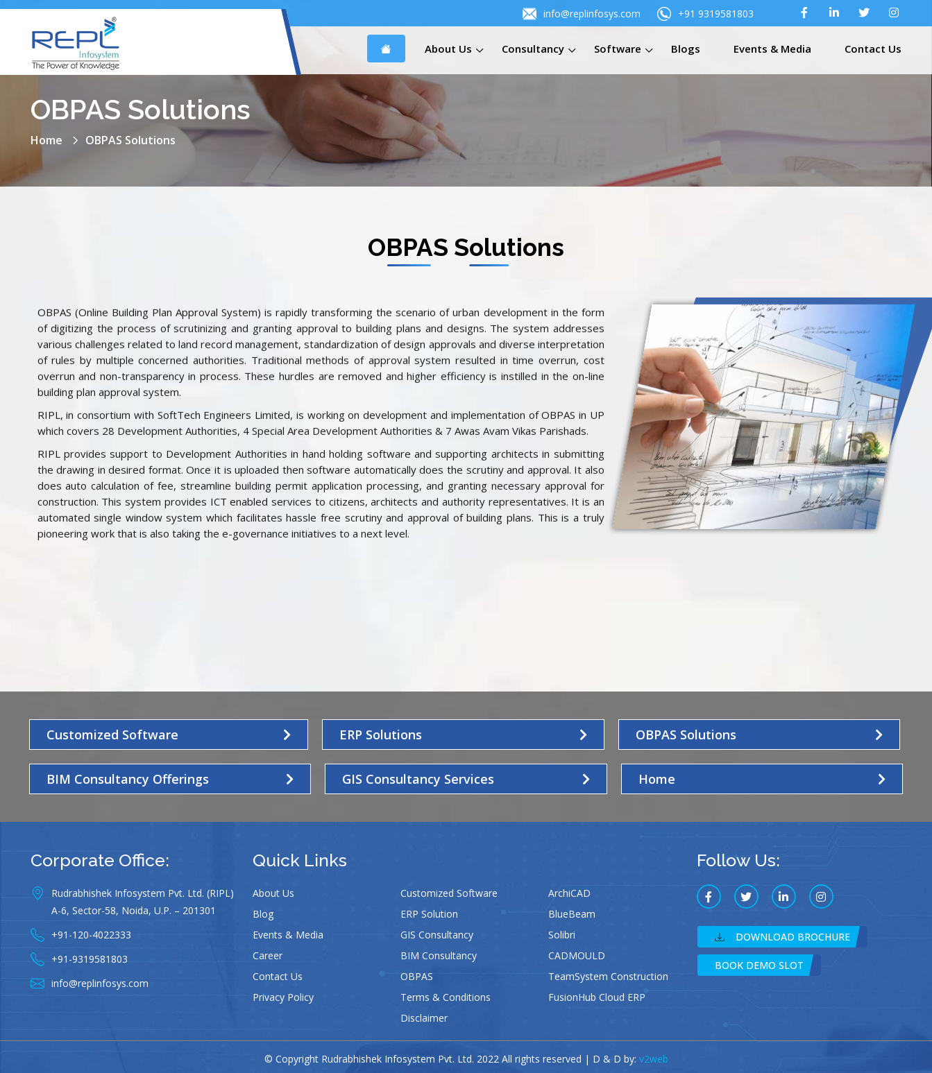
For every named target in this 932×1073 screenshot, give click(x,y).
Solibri (561, 934)
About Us (448, 48)
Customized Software (449, 893)
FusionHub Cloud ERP (596, 997)
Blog (263, 913)
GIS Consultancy (436, 934)
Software (617, 48)
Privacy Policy (283, 997)
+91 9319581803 (705, 14)
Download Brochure (782, 936)
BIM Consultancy (438, 955)
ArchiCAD (569, 893)
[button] (168, 734)
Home (46, 140)
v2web (653, 1058)
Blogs (685, 48)
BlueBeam (571, 913)
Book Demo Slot (759, 965)
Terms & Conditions (445, 997)
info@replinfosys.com (582, 14)
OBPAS (416, 976)
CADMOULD (576, 955)
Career (267, 955)
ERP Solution (429, 913)
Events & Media (772, 48)
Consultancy (533, 48)
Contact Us (873, 48)
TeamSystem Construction (608, 976)
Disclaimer (424, 1017)
